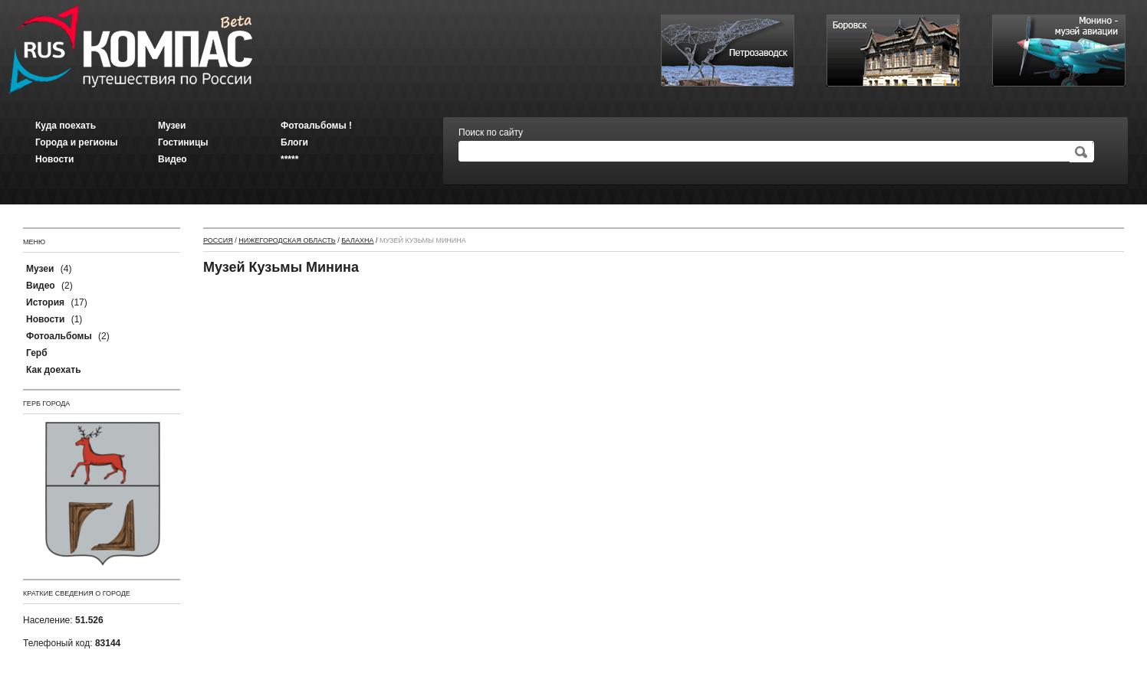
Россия (218, 240)
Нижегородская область (286, 240)
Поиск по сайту (490, 132)
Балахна (357, 240)
